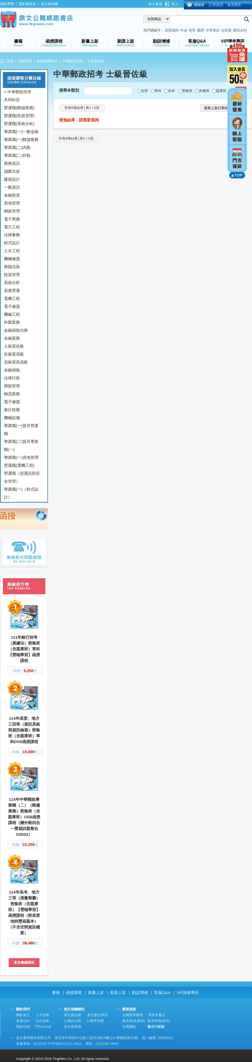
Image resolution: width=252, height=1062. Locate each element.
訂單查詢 (216, 5)
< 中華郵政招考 (17, 92)
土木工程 (12, 250)
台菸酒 (226, 30)
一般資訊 (12, 187)
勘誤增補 (140, 992)
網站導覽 (7, 4)
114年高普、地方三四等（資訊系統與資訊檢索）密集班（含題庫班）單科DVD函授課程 (24, 730)
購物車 (199, 5)
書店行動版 (156, 1027)
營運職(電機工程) (19, 465)
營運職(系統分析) (19, 123)
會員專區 (234, 5)
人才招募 (42, 1015)
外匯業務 (12, 322)
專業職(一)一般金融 (21, 131)
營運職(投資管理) (19, 115)
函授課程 (25, 61)
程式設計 (12, 243)
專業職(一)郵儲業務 (21, 139)
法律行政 (12, 378)
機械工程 (12, 314)
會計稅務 (12, 409)
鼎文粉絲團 (49, 4)
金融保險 (12, 370)
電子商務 (12, 219)
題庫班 (221, 91)
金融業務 (12, 338)
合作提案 (42, 1021)
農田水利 (240, 30)
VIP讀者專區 (187, 992)
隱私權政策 (27, 4)
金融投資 (12, 195)
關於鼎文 (23, 1015)
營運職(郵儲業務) (19, 107)
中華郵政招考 (72, 61)
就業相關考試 (47, 61)
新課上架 (118, 992)
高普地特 (172, 30)
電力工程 (12, 227)
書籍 (56, 992)
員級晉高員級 (16, 362)
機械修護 (12, 258)
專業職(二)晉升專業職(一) (21, 445)
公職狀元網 (72, 1021)
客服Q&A (162, 992)
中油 (183, 30)
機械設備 (12, 417)
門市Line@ (43, 1027)
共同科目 (12, 99)
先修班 (204, 91)
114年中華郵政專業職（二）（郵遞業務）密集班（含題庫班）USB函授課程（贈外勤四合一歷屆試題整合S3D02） (24, 817)
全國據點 (129, 1027)
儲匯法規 (12, 171)
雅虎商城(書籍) (133, 1021)
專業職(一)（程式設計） (21, 493)
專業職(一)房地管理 (21, 457)
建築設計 (12, 179)
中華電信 (212, 30)
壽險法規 (12, 266)
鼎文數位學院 (97, 1015)
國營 (200, 30)
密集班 (187, 91)
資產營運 (12, 290)
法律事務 (12, 235)
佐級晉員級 (14, 354)
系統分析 (12, 282)
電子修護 (12, 306)
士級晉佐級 (14, 346)
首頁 (10, 61)
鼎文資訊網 (72, 1015)
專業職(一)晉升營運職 (21, 429)
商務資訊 (12, 163)
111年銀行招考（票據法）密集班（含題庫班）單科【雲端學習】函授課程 (24, 649)
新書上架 (96, 992)
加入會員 (155, 4)
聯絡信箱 (23, 1027)
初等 (192, 30)
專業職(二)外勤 (17, 155)
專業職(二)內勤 (17, 147)
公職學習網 (95, 1021)
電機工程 (12, 298)
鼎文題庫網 (72, 1027)
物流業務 (12, 394)
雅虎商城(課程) (158, 1021)
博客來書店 (156, 1015)
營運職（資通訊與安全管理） (22, 477)
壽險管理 (12, 386)
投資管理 (12, 274)
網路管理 (12, 211)
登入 (174, 4)
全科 (171, 91)
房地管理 (12, 203)
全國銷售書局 (132, 1015)
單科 (157, 91)
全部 (144, 91)
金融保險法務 (16, 330)
